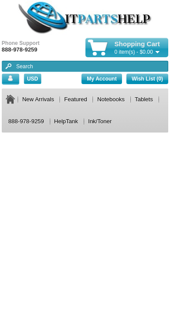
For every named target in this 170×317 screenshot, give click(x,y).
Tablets (144, 99)
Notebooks (111, 99)
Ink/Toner (99, 121)
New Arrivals (38, 99)
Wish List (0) (147, 79)
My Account (102, 79)
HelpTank (66, 121)
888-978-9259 (26, 121)
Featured (75, 99)
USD (32, 79)
